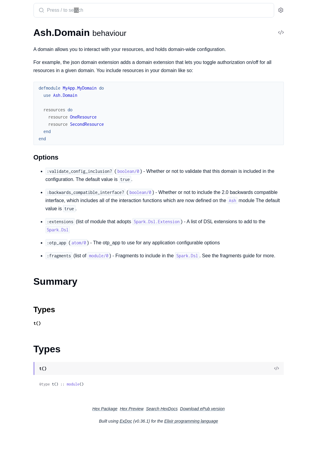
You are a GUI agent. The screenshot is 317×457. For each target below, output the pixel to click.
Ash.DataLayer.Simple (27, 275)
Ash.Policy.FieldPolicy (27, 377)
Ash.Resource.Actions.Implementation (43, 442)
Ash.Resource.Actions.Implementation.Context (43, 450)
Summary (20, 52)
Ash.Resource (19, 307)
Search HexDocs (207, 433)
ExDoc (171, 445)
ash (29, 8)
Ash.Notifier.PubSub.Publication (38, 369)
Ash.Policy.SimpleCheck (29, 219)
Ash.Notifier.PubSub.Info (30, 361)
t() (112, 347)
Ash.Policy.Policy (22, 393)
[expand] (85, 42)
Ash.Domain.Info (22, 353)
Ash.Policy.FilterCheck (28, 211)
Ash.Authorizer (20, 194)
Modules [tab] (36, 29)
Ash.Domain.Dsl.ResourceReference (42, 345)
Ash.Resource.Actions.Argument (38, 418)
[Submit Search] (116, 11)
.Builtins (13, 145)
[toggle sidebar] (83, 9)
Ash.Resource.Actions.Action (35, 410)
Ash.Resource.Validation (30, 165)
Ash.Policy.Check (22, 202)
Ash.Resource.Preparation (32, 107)
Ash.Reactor (17, 299)
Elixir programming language (236, 445)
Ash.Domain (17, 41)
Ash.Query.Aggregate (27, 91)
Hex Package (150, 433)
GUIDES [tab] (12, 29)
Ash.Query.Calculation (28, 99)
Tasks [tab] (64, 29)
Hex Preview (177, 433)
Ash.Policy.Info (20, 385)
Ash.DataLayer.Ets (24, 259)
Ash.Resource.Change (27, 136)
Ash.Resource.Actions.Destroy (36, 434)
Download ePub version (247, 433)
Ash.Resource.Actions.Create (35, 426)
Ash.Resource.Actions (27, 402)
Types (16, 59)
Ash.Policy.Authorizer (27, 291)
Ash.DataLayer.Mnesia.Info (33, 336)
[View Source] (291, 393)
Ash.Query (16, 70)
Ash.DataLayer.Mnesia (28, 267)
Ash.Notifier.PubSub (26, 283)
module (148, 408)
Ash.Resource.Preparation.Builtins (40, 115)
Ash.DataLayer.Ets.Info (28, 328)
